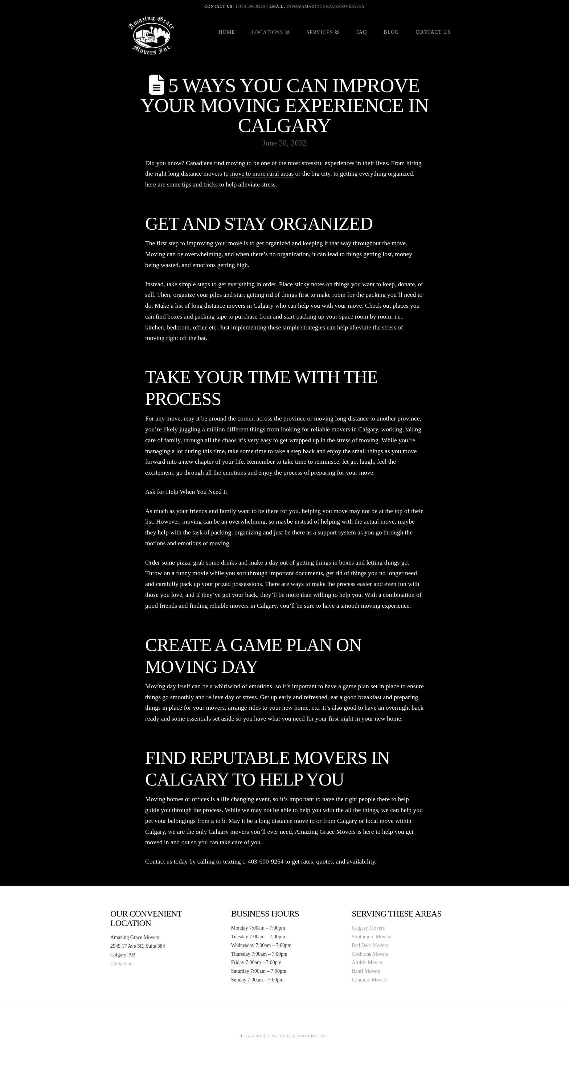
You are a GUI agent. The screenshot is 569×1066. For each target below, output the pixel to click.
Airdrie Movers (368, 962)
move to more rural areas (262, 173)
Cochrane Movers (370, 954)
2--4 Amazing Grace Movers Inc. (287, 1036)
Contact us (121, 963)
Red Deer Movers (370, 945)
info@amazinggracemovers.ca (326, 6)
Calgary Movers (368, 928)
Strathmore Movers (371, 936)
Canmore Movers (370, 980)
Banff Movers (366, 971)
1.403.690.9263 (251, 6)
